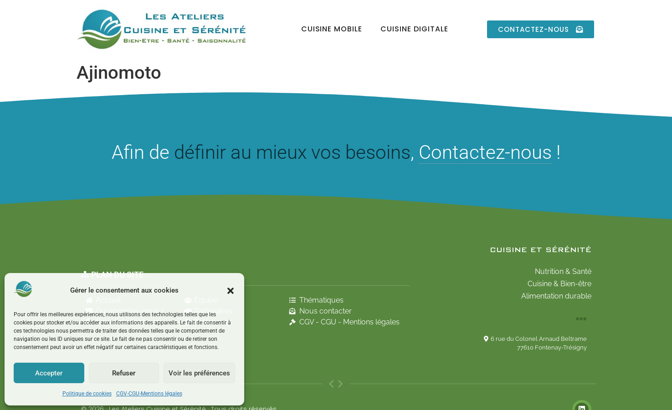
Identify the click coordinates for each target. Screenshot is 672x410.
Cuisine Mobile (331, 29)
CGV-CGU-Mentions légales (149, 393)
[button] (230, 290)
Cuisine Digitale (414, 29)
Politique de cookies (87, 393)
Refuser (123, 373)
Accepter (48, 373)
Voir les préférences (199, 373)
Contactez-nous (485, 152)
